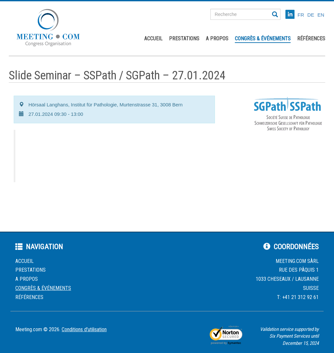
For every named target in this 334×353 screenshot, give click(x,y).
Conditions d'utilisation (84, 329)
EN (320, 15)
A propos (217, 38)
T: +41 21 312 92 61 (298, 297)
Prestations (184, 38)
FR (300, 15)
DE (310, 15)
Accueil (153, 38)
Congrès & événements (263, 38)
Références (311, 38)
